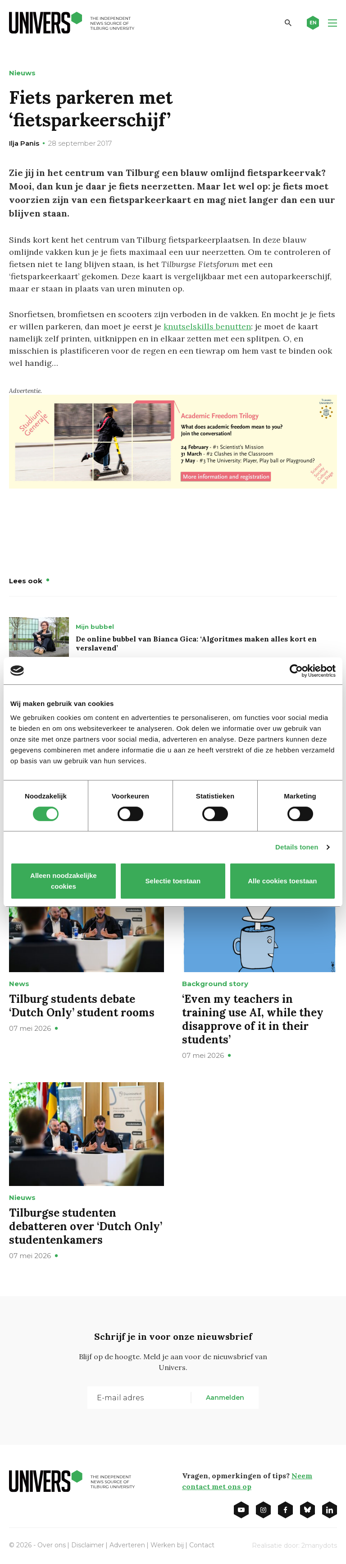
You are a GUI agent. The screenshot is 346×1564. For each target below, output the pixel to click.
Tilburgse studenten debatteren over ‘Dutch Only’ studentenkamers (85, 1226)
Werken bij (167, 1545)
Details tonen (296, 847)
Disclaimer (87, 1545)
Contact (201, 1545)
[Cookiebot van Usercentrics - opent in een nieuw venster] (296, 671)
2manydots (319, 1545)
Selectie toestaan (173, 881)
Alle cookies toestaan (282, 881)
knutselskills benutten (207, 326)
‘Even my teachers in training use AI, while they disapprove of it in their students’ (252, 1019)
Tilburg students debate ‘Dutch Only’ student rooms (82, 1006)
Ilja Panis (24, 143)
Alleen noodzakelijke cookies (63, 881)
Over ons (51, 1545)
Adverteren (127, 1545)
